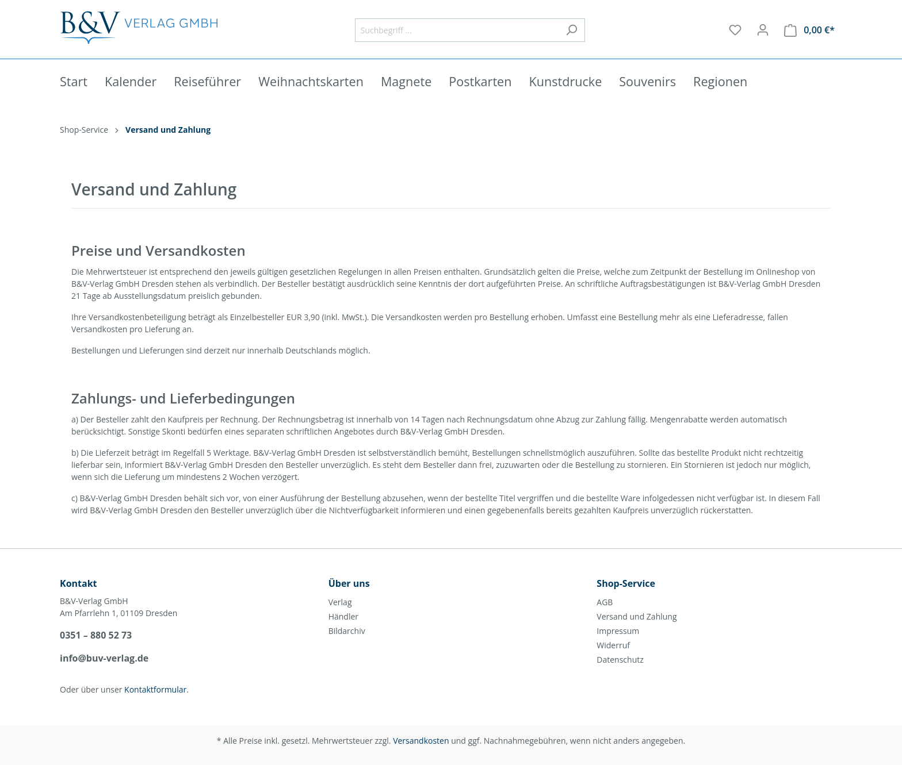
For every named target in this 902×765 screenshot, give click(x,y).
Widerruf (613, 645)
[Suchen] (571, 30)
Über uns (349, 583)
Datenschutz (620, 659)
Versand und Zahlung (636, 616)
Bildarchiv (346, 630)
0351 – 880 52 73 (96, 635)
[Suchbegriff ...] (457, 30)
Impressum (618, 630)
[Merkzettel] (735, 29)
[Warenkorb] (809, 30)
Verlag (340, 602)
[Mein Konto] (763, 29)
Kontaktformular (155, 689)
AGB (605, 602)
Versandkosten (421, 740)
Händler (343, 616)
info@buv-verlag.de (104, 658)
